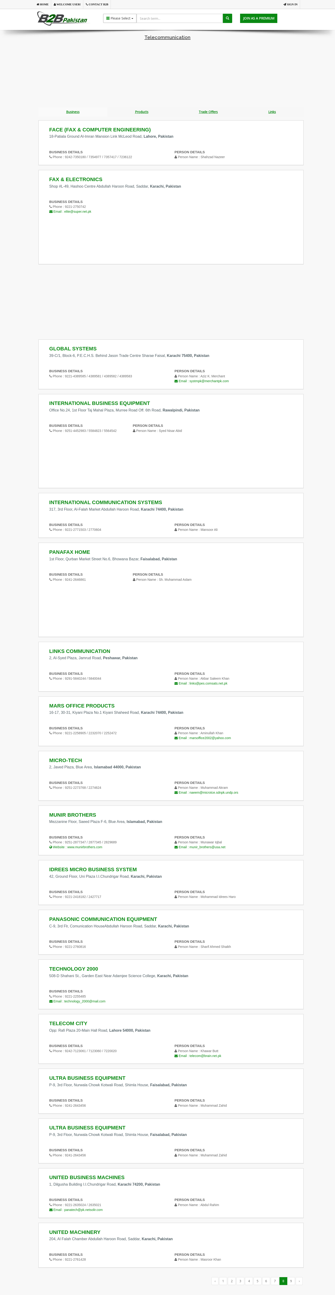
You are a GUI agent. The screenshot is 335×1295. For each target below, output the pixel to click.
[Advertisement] (167, 74)
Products (141, 112)
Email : (70, 212)
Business (73, 112)
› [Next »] (299, 1281)
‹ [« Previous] (214, 1281)
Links (272, 112)
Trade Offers (208, 112)
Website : (75, 848)
